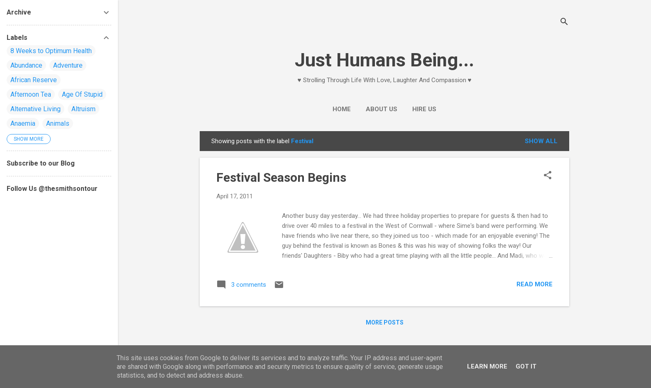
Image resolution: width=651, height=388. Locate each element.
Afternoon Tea (30, 94)
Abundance (26, 65)
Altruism (83, 109)
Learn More (487, 366)
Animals (57, 123)
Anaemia (22, 123)
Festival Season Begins (281, 177)
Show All (541, 141)
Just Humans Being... (384, 60)
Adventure (68, 65)
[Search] (564, 22)
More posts (385, 322)
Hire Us (424, 109)
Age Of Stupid (82, 94)
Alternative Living (35, 109)
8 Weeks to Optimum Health (51, 51)
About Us (381, 109)
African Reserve (33, 80)
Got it (526, 366)
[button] (548, 176)
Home (342, 109)
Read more (534, 284)
